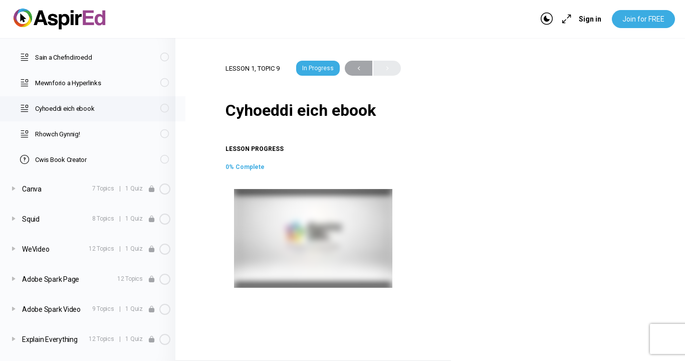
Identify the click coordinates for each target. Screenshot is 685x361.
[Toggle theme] (547, 19)
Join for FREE (643, 19)
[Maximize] (565, 19)
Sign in (590, 19)
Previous (358, 68)
